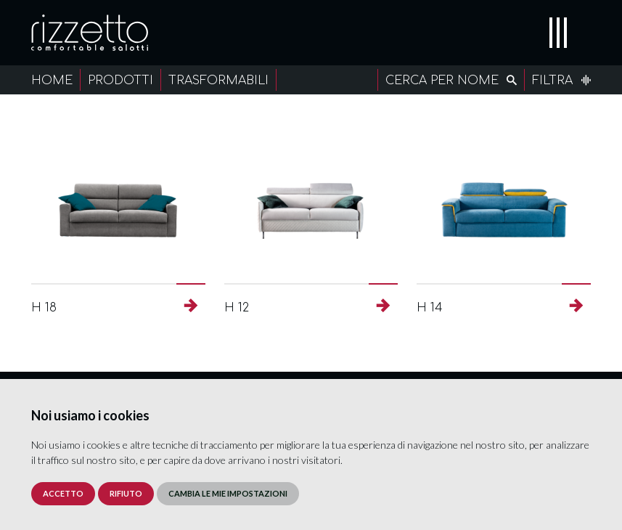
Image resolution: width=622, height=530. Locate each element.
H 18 (44, 307)
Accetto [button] (63, 493)
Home (52, 80)
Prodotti (120, 80)
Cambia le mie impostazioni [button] (227, 493)
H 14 (430, 307)
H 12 (236, 307)
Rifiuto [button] (126, 493)
